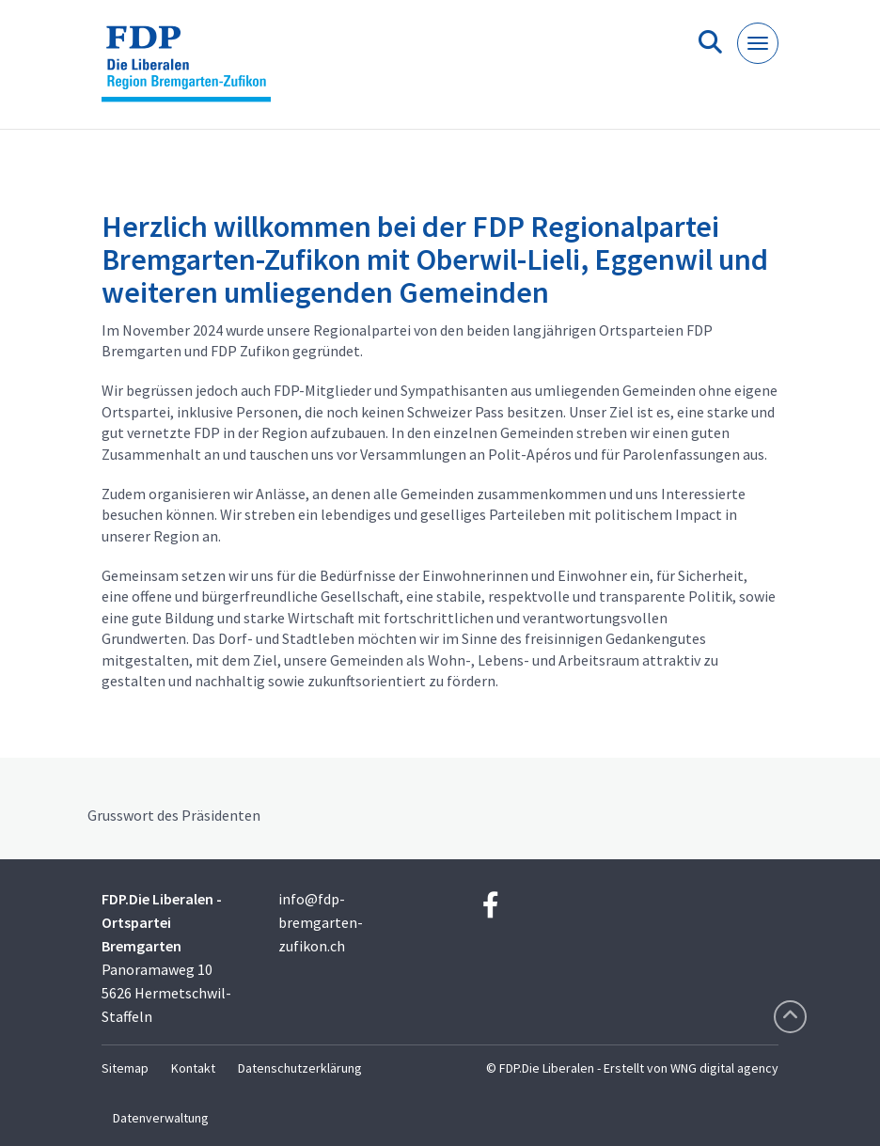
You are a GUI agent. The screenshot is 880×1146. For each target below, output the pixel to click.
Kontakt (193, 1068)
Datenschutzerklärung (300, 1068)
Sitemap (125, 1068)
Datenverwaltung (161, 1117)
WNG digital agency (724, 1068)
